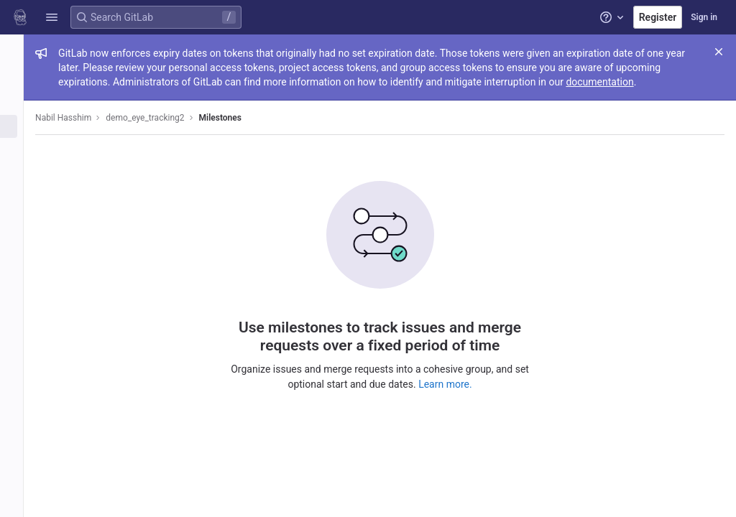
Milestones (236, 118)
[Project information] (20, 78)
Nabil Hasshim (80, 118)
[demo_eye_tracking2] (20, 50)
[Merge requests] (20, 150)
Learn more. (454, 383)
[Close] (718, 51)
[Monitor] (20, 244)
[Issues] (20, 126)
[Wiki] (20, 292)
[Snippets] (20, 315)
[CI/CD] (20, 173)
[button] (51, 17)
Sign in (704, 17)
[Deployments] (20, 197)
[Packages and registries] (20, 221)
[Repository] (20, 102)
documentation (616, 82)
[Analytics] (20, 268)
